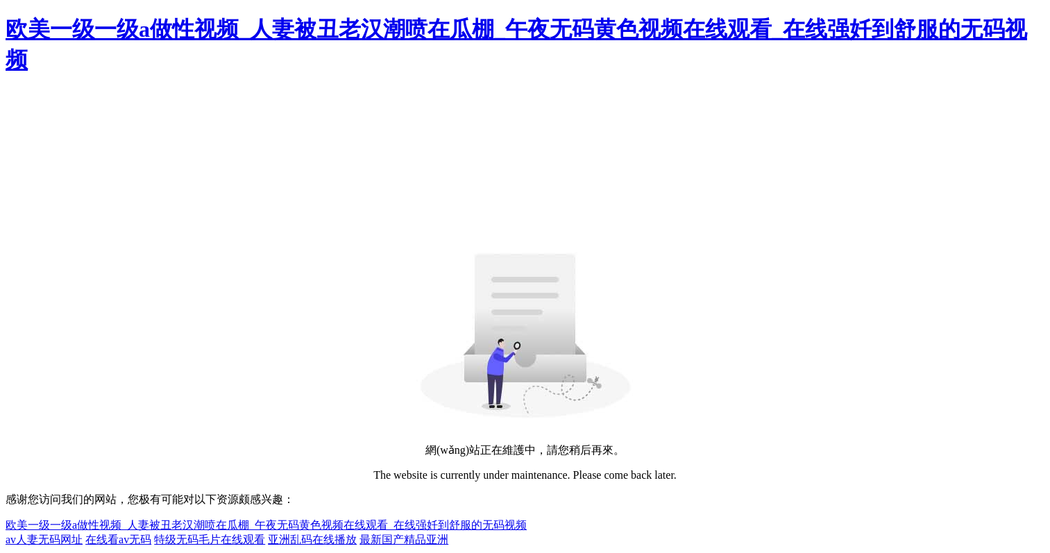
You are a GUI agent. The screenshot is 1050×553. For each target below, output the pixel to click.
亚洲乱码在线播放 (312, 539)
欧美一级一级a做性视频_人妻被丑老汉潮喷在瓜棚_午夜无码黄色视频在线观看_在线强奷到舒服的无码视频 (266, 525)
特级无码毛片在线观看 (209, 539)
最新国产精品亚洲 (403, 539)
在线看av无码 (118, 539)
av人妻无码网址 (44, 539)
